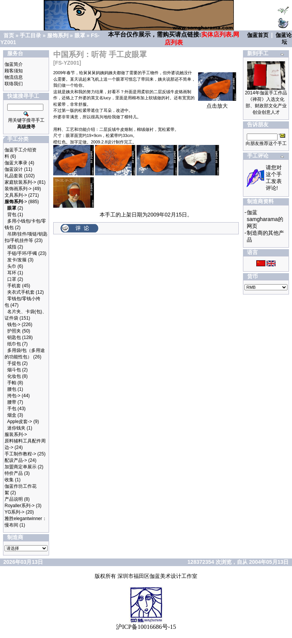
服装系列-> (16, 434)
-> (16, 201)
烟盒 (11, 415)
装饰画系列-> (18, 188)
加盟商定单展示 (20, 466)
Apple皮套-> (19, 421)
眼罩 (80, 35)
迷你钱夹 (16, 428)
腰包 (11, 389)
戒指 (11, 247)
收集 (9, 479)
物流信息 (14, 77)
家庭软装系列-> (20, 182)
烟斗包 (14, 369)
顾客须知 (14, 70)
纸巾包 (14, 344)
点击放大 (217, 103)
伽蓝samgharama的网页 (265, 219)
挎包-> (14, 395)
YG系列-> (14, 512)
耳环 (11, 272)
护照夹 (14, 331)
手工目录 (30, 35)
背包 (11, 214)
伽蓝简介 (14, 64)
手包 (11, 408)
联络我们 (14, 83)
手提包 (14, 363)
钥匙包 (14, 337)
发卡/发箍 (17, 260)
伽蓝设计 (14, 169)
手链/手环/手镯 (22, 253)
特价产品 (14, 473)
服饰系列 (57, 35)
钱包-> (14, 324)
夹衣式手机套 (21, 292)
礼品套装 (14, 175)
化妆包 (14, 376)
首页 (8, 35)
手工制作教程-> (20, 454)
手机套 (14, 285)
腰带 (11, 402)
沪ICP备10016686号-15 (146, 627)
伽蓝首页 (257, 35)
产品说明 (14, 499)
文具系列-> (16, 195)
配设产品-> (16, 460)
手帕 (11, 382)
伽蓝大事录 (16, 162)
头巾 (11, 266)
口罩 (11, 279)
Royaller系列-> (20, 505)
